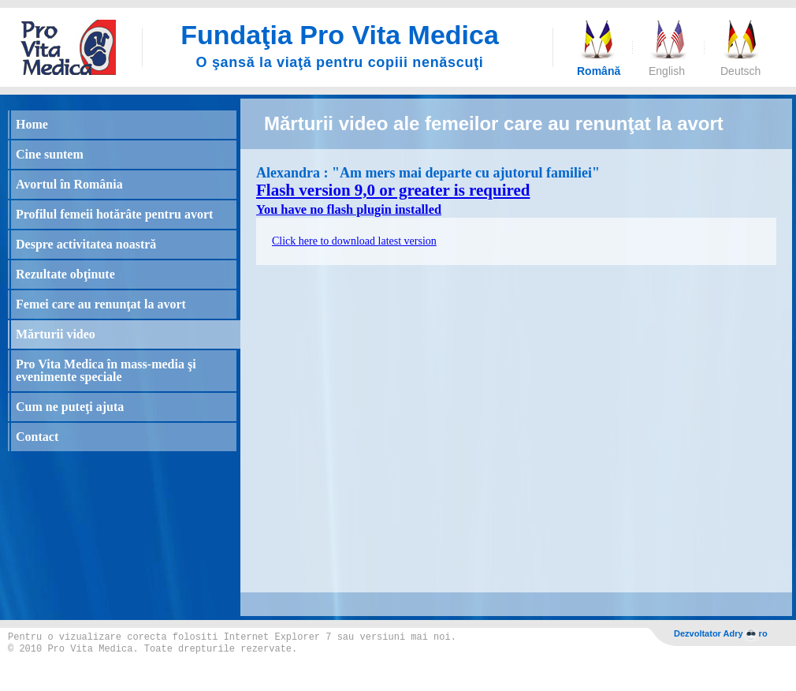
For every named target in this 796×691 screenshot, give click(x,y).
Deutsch (740, 71)
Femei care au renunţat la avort (101, 304)
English (667, 71)
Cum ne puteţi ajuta (70, 406)
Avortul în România (69, 184)
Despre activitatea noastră (86, 244)
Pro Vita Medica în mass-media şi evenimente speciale (106, 370)
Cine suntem (50, 154)
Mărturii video (55, 334)
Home (32, 124)
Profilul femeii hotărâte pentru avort (114, 214)
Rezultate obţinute (65, 274)
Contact (37, 436)
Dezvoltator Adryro (721, 634)
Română (596, 71)
